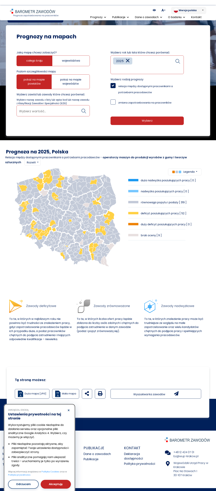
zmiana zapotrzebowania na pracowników (144, 102)
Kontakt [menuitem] (196, 11)
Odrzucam (23, 478)
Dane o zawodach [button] (148, 11)
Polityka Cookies (50, 465)
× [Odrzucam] (68, 405)
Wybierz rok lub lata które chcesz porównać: (140, 52)
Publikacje (91, 459)
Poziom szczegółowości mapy (36, 71)
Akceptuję (56, 478)
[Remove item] (127, 60)
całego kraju (34, 61)
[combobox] (53, 110)
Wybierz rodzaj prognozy (127, 79)
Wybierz (147, 121)
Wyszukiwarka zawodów (156, 393)
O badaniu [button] (176, 11)
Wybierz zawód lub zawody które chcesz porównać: (51, 94)
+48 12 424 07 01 (183, 452)
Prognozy (24, 18)
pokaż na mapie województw (70, 82)
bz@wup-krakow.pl (185, 456)
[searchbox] (53, 111)
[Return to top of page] (212, 477)
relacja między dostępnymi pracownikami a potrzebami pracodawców (145, 89)
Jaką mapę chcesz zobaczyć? (37, 52)
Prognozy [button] (98, 11)
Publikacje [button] (120, 11)
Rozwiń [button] (31, 162)
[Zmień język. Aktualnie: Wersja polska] (188, 4)
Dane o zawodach (97, 454)
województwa (71, 61)
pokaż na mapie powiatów (34, 82)
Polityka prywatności (139, 464)
